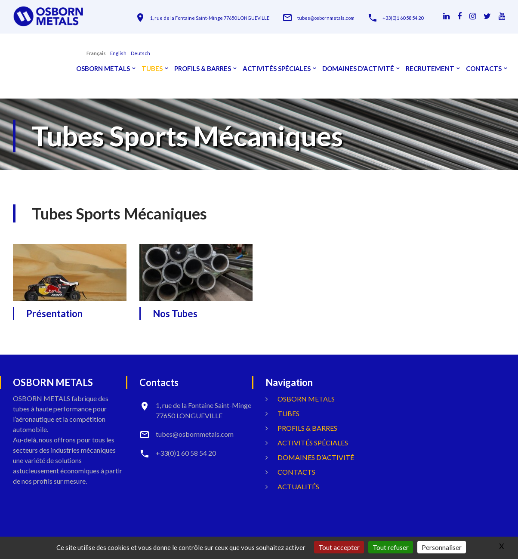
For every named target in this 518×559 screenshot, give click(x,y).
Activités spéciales (277, 68)
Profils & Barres (202, 68)
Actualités (298, 486)
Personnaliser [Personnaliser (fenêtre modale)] (442, 547)
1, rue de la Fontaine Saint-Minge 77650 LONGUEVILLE (209, 17)
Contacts (484, 68)
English (118, 53)
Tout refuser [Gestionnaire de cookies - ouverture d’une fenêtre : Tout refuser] (391, 547)
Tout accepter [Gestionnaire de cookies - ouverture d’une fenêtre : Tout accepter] (339, 547)
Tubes (152, 68)
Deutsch (140, 53)
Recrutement (430, 68)
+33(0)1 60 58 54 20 (402, 17)
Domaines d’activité (358, 68)
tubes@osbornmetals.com (326, 17)
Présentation (54, 313)
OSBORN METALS (103, 68)
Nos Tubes (175, 313)
